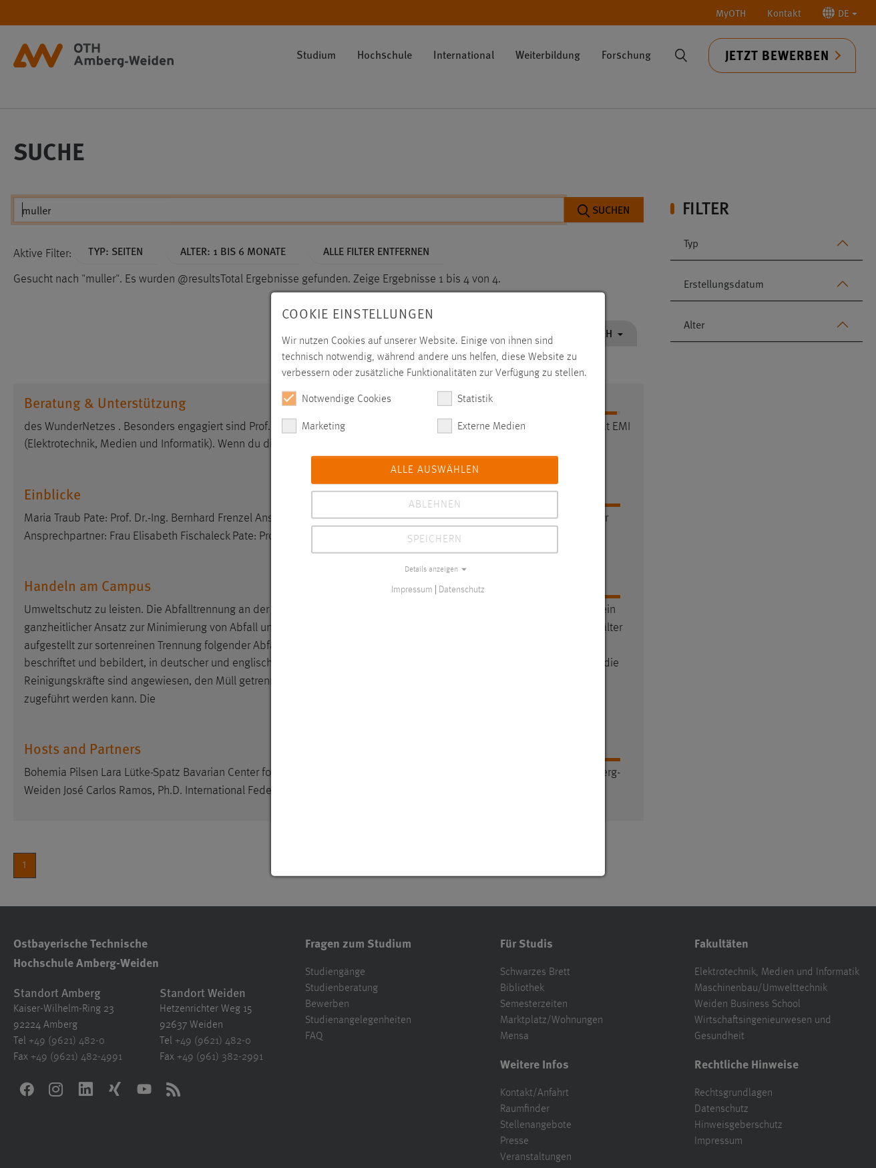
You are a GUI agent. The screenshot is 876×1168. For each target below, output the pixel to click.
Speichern (434, 539)
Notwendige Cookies (336, 398)
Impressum (412, 589)
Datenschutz (462, 589)
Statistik (465, 398)
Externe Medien (481, 425)
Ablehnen (435, 504)
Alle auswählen (435, 469)
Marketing (313, 425)
